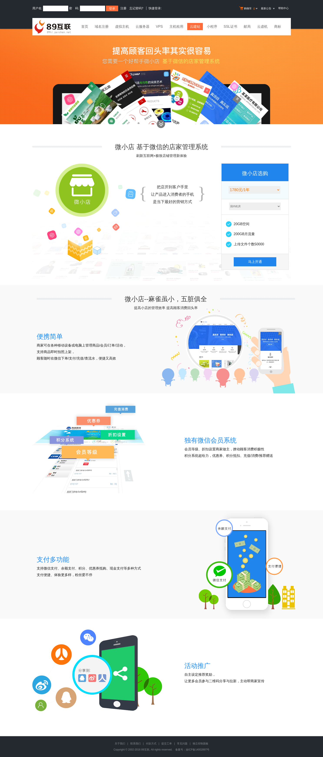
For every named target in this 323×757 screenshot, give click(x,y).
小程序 (212, 26)
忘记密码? (136, 8)
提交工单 (166, 743)
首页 (84, 26)
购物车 (249, 9)
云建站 (195, 26)
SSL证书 (230, 26)
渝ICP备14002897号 (197, 749)
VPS (159, 26)
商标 (277, 26)
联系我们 (135, 743)
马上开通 (255, 262)
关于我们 (120, 743)
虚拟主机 (122, 26)
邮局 (247, 26)
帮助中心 (283, 8)
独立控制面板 (200, 743)
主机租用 (176, 26)
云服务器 (142, 26)
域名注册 (102, 26)
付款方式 (151, 743)
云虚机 (262, 26)
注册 (123, 8)
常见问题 (182, 743)
